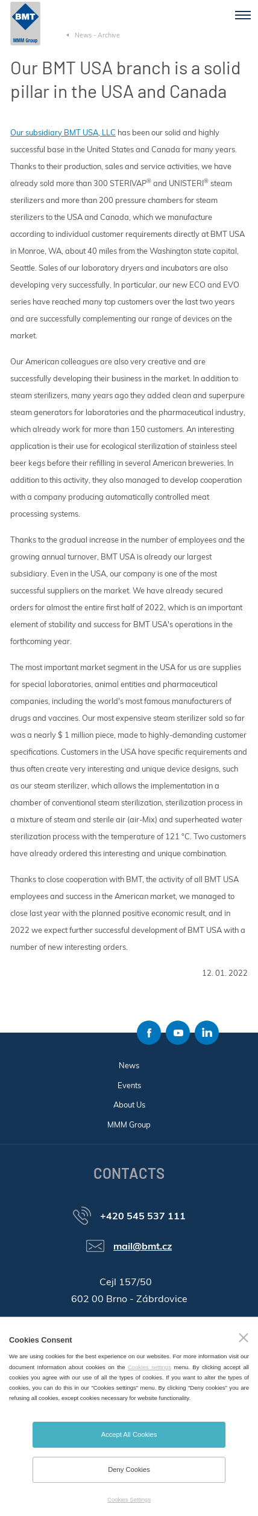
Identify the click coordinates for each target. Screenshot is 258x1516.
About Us (129, 1104)
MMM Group (129, 1124)
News (129, 1065)
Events (129, 1085)
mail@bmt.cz (142, 1246)
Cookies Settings (129, 1499)
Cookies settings (149, 1367)
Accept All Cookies (129, 1434)
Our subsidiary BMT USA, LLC (63, 132)
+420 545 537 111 (143, 1216)
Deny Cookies (129, 1469)
